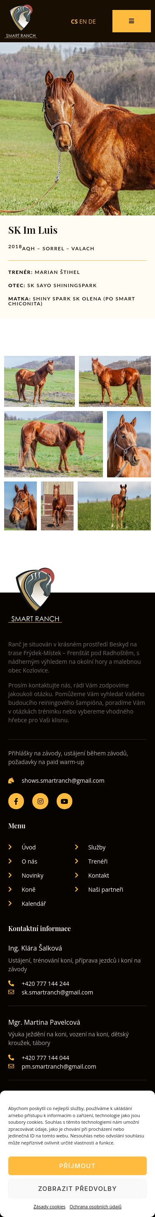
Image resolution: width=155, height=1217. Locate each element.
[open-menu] (131, 21)
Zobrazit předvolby (77, 1189)
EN (83, 21)
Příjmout (77, 1166)
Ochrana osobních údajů (95, 1206)
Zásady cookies (49, 1206)
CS (74, 21)
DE (92, 21)
